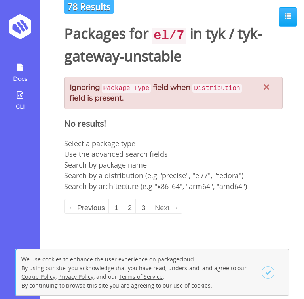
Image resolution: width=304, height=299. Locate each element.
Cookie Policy (38, 276)
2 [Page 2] (130, 208)
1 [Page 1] (116, 208)
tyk (215, 34)
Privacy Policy (75, 276)
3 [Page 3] (143, 208)
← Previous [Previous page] (86, 208)
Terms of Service (141, 276)
